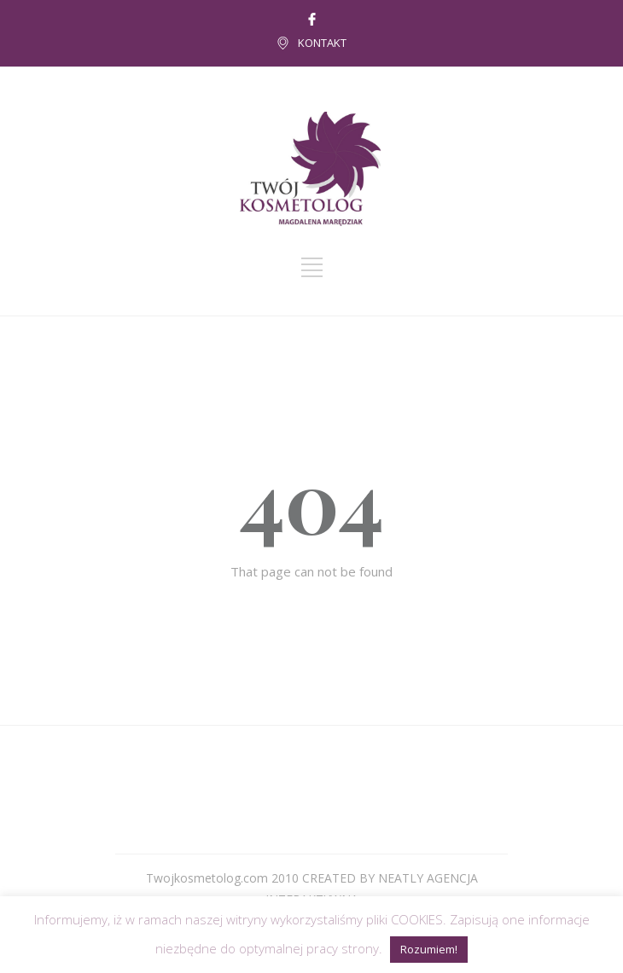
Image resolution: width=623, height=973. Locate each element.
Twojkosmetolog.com (207, 878)
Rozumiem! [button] (428, 949)
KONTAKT (322, 42)
